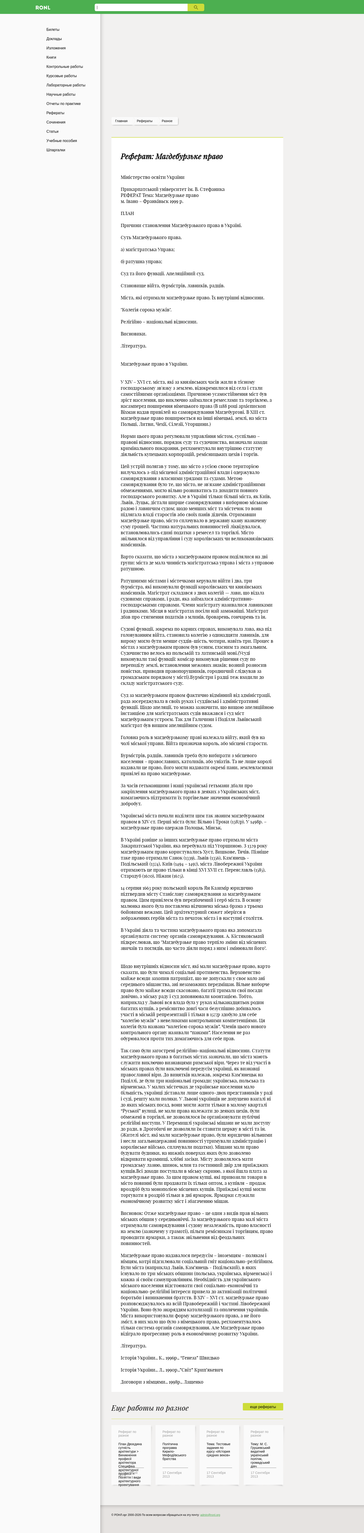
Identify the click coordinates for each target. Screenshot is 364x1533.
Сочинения (55, 122)
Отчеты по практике (63, 104)
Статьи (52, 131)
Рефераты (55, 113)
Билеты (52, 30)
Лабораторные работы (65, 85)
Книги (51, 57)
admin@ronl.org (210, 1515)
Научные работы (60, 94)
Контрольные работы (64, 67)
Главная (121, 121)
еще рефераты (263, 1407)
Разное (167, 121)
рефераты (145, 121)
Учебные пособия (61, 141)
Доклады (54, 39)
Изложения (56, 48)
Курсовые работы (61, 76)
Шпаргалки (55, 150)
